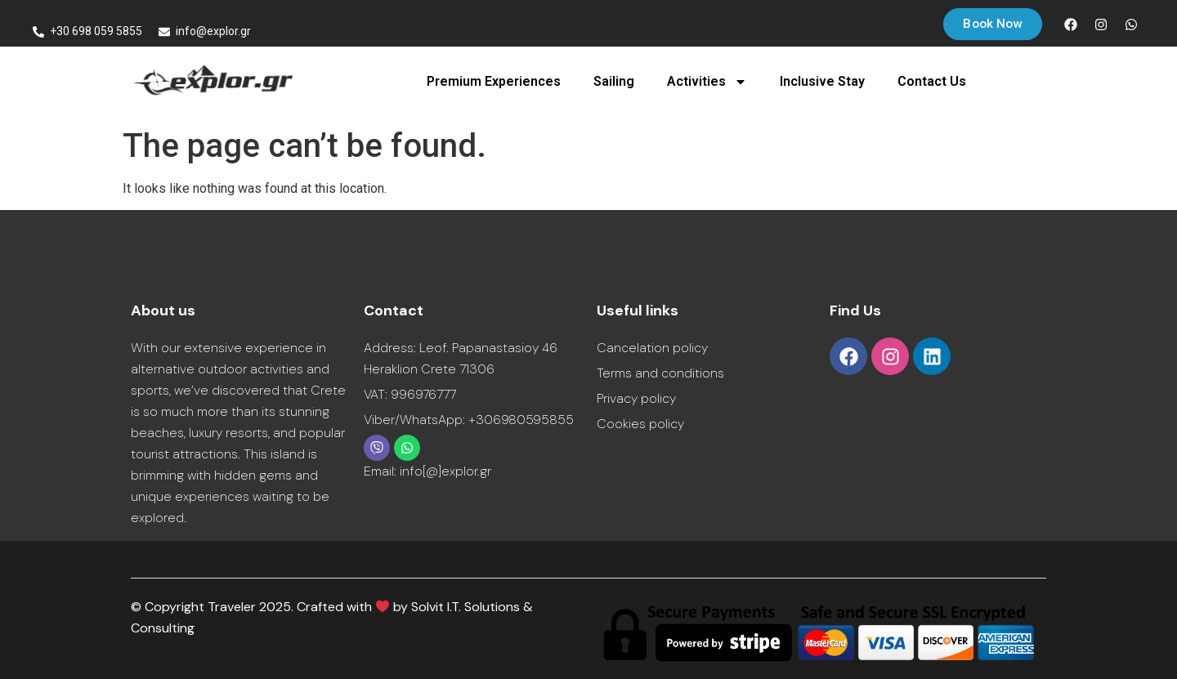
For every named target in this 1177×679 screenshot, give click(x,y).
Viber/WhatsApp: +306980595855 (469, 419)
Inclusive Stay (822, 81)
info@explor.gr (213, 31)
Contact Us (931, 81)
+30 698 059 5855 (96, 31)
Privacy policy (636, 398)
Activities (707, 81)
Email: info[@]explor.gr (427, 471)
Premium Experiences (494, 81)
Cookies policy (640, 423)
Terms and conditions (660, 373)
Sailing (613, 81)
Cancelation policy (652, 347)
